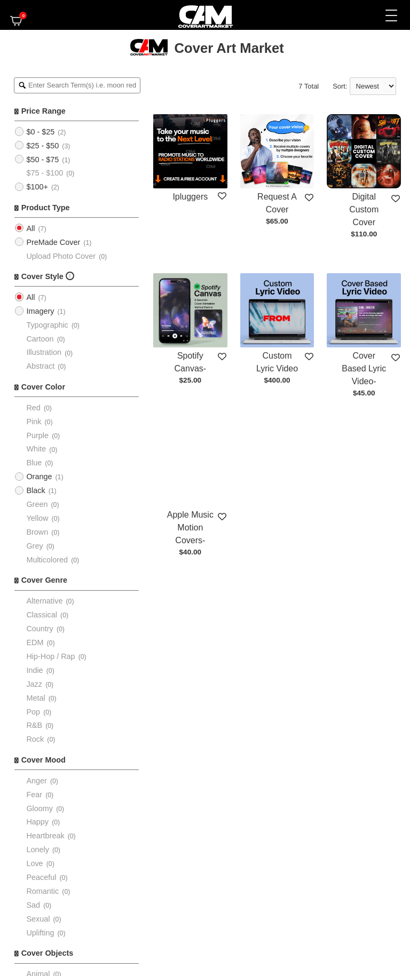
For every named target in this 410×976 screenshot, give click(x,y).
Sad (33, 905)
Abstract (40, 366)
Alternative (44, 601)
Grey (34, 546)
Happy (37, 822)
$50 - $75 (42, 159)
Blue (34, 462)
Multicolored (47, 560)
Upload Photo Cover (61, 256)
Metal (35, 698)
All (30, 228)
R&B (34, 725)
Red (33, 407)
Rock (35, 739)
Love (34, 863)
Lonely (37, 849)
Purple (37, 435)
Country (39, 628)
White (36, 449)
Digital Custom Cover (364, 209)
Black (35, 490)
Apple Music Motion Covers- (190, 527)
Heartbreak (45, 835)
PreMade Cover (53, 242)
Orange (39, 476)
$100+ (37, 186)
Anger (36, 780)
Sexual (38, 919)
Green (37, 504)
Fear (34, 794)
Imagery (40, 311)
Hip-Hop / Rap (50, 656)
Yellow (37, 518)
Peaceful (41, 877)
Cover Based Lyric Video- (364, 368)
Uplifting (40, 933)
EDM (34, 642)
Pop (33, 712)
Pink (33, 421)
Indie (34, 670)
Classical (41, 614)
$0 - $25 (40, 132)
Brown (37, 532)
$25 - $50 (42, 145)
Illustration (43, 352)
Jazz (34, 684)
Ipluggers (190, 196)
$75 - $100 (44, 173)
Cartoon (39, 339)
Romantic (42, 891)
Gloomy (39, 808)
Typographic (47, 325)
